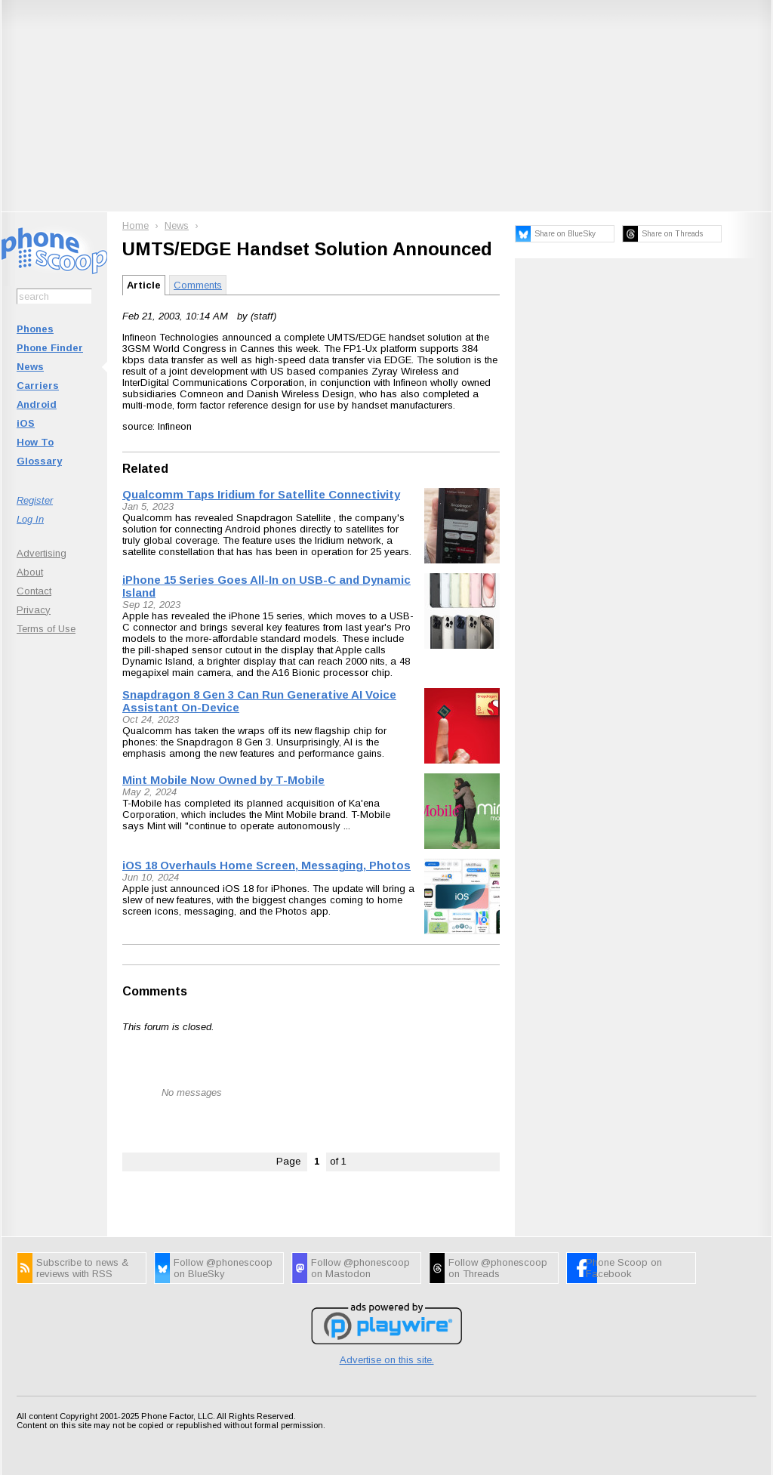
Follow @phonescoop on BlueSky (223, 1268)
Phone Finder (50, 347)
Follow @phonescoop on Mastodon (360, 1268)
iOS (26, 423)
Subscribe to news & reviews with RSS (82, 1268)
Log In (30, 519)
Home (135, 225)
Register (35, 500)
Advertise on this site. (387, 1359)
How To (35, 442)
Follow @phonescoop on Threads (497, 1268)
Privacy (34, 610)
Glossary (39, 461)
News (30, 366)
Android (37, 404)
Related (145, 468)
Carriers (38, 385)
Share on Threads (672, 234)
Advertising (41, 553)
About (30, 572)
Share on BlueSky (565, 234)
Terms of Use (46, 628)
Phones (35, 329)
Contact (34, 591)
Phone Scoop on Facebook (624, 1268)
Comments (198, 285)
